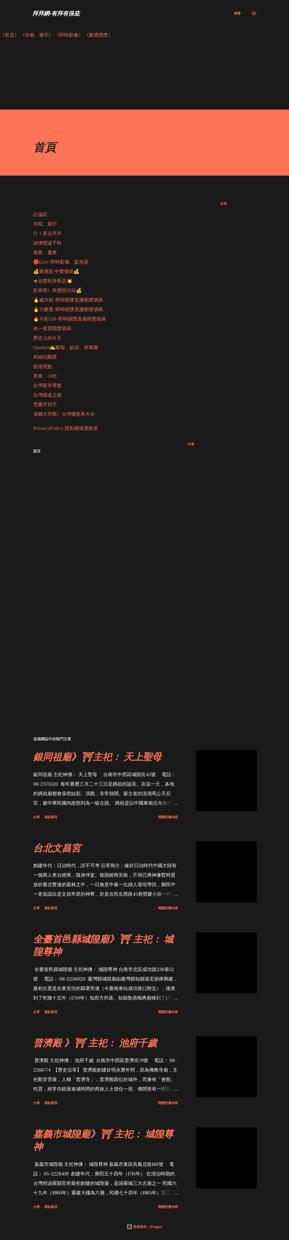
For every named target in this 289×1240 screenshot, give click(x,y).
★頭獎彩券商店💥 (53, 281)
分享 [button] (223, 203)
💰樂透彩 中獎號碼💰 (56, 271)
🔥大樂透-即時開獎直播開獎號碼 (68, 309)
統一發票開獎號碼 (52, 328)
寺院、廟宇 (45, 224)
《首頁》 (9, 35)
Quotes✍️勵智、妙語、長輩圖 (65, 347)
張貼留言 (51, 817)
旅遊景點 (42, 366)
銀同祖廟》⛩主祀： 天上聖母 (97, 756)
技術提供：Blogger (145, 1226)
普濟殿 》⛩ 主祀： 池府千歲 (95, 1042)
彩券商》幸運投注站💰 (57, 290)
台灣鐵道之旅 (47, 395)
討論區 (40, 214)
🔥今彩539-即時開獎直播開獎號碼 (69, 319)
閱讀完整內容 (168, 817)
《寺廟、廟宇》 (36, 35)
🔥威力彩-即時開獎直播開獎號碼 (68, 300)
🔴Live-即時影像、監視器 (60, 262)
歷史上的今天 (47, 338)
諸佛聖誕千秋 (47, 243)
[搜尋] (237, 13)
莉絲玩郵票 (45, 357)
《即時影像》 (69, 35)
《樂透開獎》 (98, 35)
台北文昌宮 (57, 847)
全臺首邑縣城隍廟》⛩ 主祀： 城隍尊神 (103, 945)
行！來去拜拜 (47, 233)
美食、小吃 (45, 376)
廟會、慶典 (45, 252)
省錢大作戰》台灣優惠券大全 (64, 414)
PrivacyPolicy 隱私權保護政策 (65, 428)
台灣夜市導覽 (47, 385)
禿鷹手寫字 (45, 404)
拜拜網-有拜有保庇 (56, 13)
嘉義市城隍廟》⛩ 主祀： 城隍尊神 (103, 1140)
